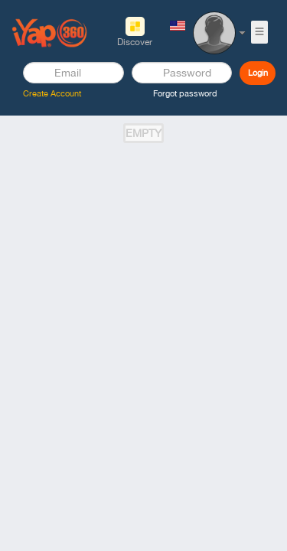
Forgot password (185, 93)
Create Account (52, 93)
